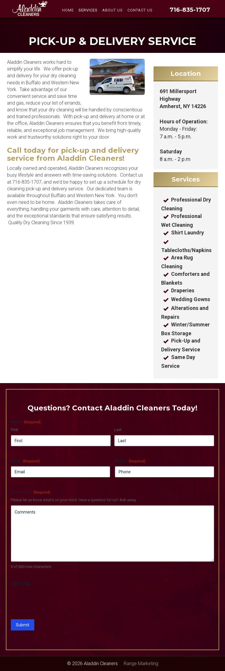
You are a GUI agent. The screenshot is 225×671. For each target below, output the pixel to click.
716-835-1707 (190, 9)
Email (25, 461)
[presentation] (55, 600)
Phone (130, 461)
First (14, 429)
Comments (30, 492)
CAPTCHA (20, 584)
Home (68, 10)
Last (118, 429)
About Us (112, 10)
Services (88, 10)
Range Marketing (141, 663)
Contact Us (140, 10)
